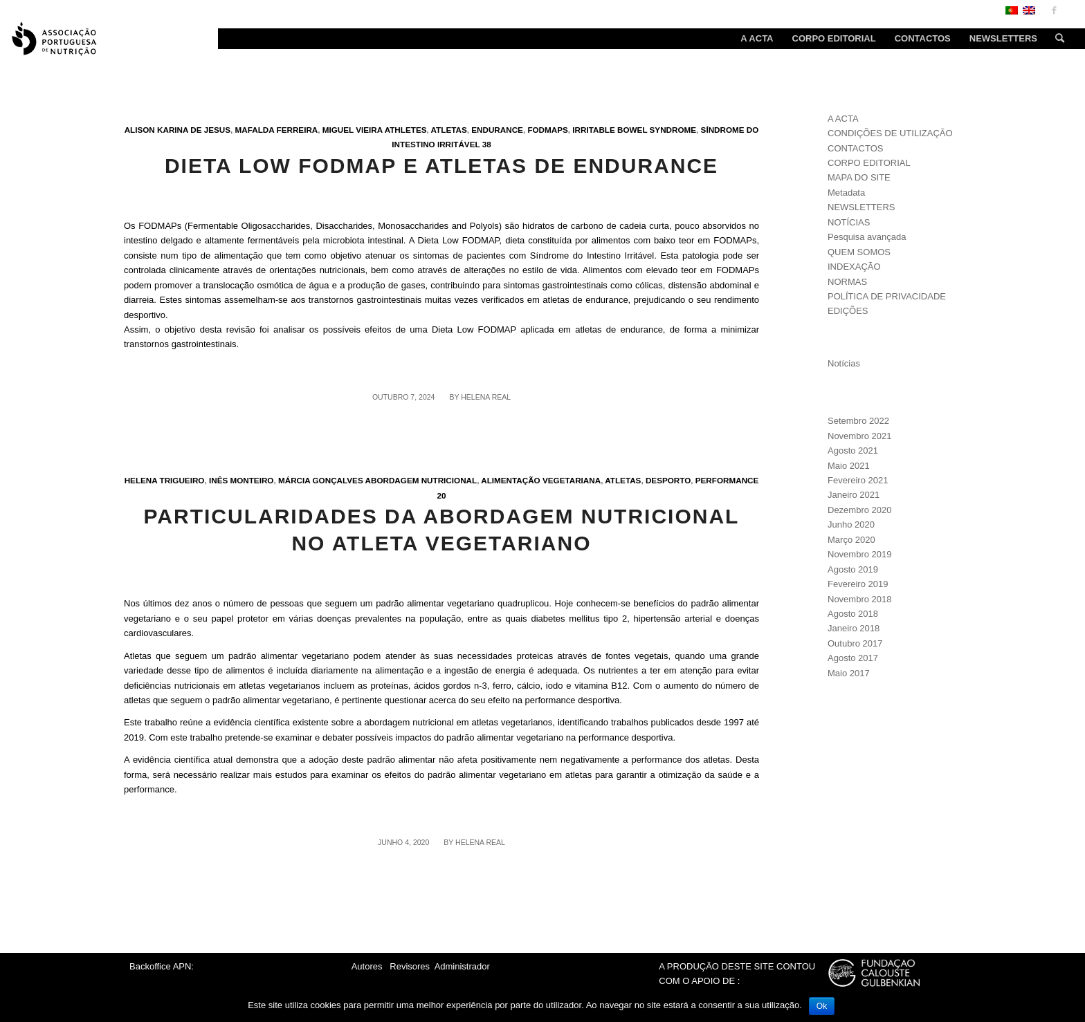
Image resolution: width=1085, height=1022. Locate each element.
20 (441, 495)
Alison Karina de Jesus (177, 129)
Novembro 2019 (860, 554)
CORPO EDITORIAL (869, 163)
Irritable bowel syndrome (634, 129)
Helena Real (486, 397)
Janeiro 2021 (853, 495)
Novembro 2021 (860, 436)
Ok (822, 1006)
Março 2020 (851, 540)
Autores (367, 966)
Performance (727, 480)
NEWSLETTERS (861, 207)
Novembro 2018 (860, 599)
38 (486, 144)
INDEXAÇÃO (854, 266)
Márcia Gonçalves (320, 480)
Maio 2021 (849, 466)
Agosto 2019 (853, 569)
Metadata (846, 192)
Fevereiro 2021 (858, 480)
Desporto (668, 480)
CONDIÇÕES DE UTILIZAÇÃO (890, 133)
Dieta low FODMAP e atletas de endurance (441, 165)
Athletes (406, 129)
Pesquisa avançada (867, 237)
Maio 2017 (849, 673)
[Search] (1055, 38)
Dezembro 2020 (860, 510)
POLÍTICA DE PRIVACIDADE (887, 296)
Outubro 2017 (855, 643)
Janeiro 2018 (853, 628)
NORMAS (847, 282)
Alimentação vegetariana (541, 480)
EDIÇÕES (848, 311)
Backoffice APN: (161, 966)
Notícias (844, 363)
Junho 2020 (851, 524)
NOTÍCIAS (849, 222)
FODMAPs (547, 129)
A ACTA (843, 118)
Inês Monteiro (241, 480)
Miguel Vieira (352, 129)
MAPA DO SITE (859, 177)
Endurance (497, 129)
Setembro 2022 (858, 421)
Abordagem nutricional (421, 480)
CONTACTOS (855, 148)
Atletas (449, 129)
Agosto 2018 (853, 613)
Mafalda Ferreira (276, 129)
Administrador (462, 966)
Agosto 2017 (853, 658)
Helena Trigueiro (165, 480)
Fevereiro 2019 (858, 584)
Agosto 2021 (853, 450)
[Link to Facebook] (1053, 10)
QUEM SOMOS (859, 252)
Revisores (409, 966)
